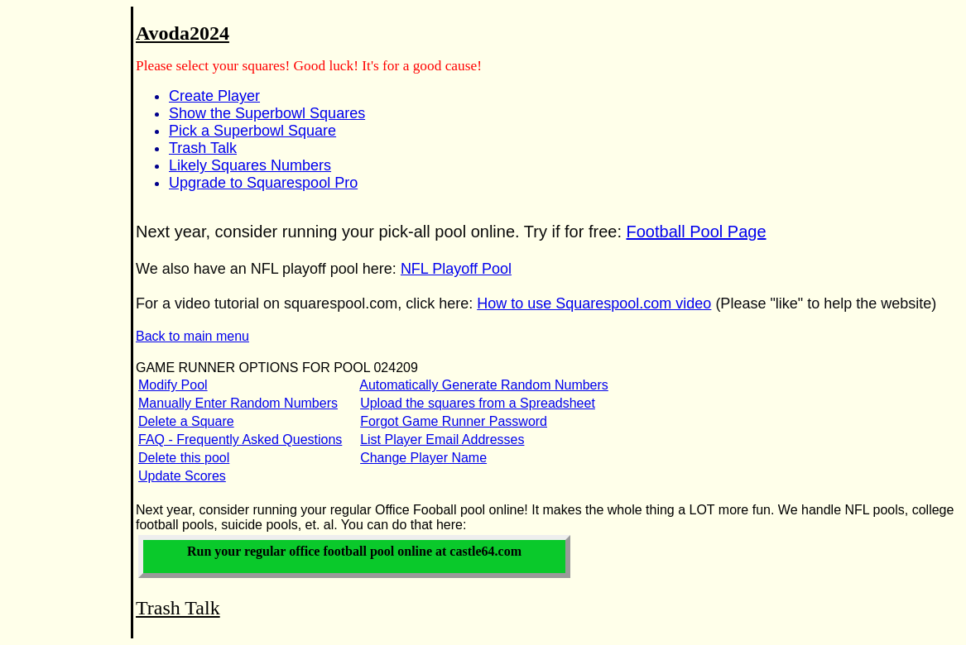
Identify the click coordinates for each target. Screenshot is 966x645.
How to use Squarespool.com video (594, 303)
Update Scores (182, 476)
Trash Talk (203, 148)
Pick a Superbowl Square (252, 130)
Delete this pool (183, 458)
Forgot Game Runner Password (453, 421)
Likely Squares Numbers (250, 165)
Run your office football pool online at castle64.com (354, 551)
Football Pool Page (697, 231)
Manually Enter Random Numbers (238, 403)
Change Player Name (423, 458)
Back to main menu (192, 336)
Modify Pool (173, 385)
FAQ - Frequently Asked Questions (240, 439)
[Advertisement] (56, 274)
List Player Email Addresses (442, 439)
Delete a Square (186, 421)
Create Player (214, 96)
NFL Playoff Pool (456, 268)
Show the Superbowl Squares (267, 113)
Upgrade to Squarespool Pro (263, 182)
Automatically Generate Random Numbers (483, 385)
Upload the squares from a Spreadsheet (477, 403)
